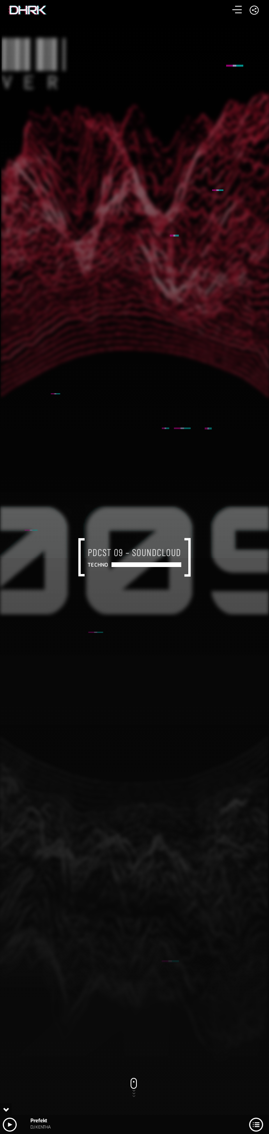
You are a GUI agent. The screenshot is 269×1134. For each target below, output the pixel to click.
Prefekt (38, 1120)
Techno (98, 565)
